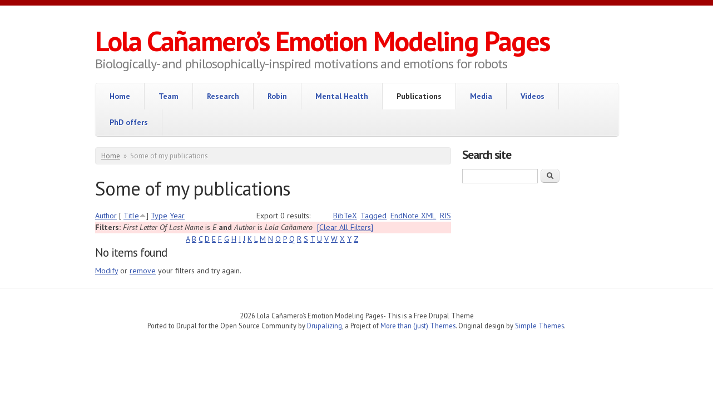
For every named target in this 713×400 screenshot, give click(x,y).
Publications (419, 96)
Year (177, 216)
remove (143, 271)
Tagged (373, 216)
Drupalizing (324, 325)
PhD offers (129, 122)
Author (106, 216)
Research (223, 96)
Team (169, 96)
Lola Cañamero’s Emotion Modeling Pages (322, 41)
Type (159, 216)
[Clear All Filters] (345, 227)
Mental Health (341, 96)
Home (120, 96)
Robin (277, 96)
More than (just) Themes (417, 325)
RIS (445, 216)
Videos (532, 96)
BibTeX (345, 216)
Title (131, 216)
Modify (106, 271)
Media (481, 96)
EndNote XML (413, 216)
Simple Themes (539, 325)
